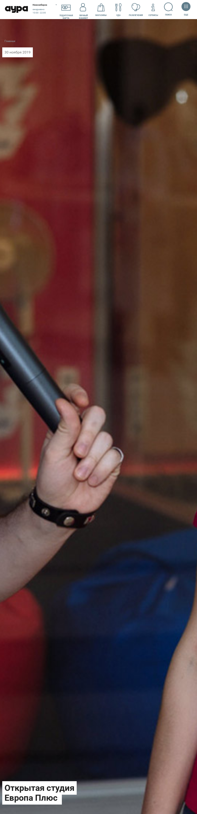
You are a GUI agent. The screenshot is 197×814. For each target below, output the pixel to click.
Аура (16, 9)
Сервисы (153, 9)
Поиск (168, 9)
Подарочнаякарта (66, 9)
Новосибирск (40, 5)
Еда (118, 9)
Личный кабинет (83, 9)
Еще (186, 9)
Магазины (101, 9)
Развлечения (136, 9)
